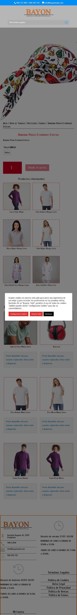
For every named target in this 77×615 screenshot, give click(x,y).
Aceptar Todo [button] (36, 314)
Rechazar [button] (48, 314)
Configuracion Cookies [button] (18, 314)
